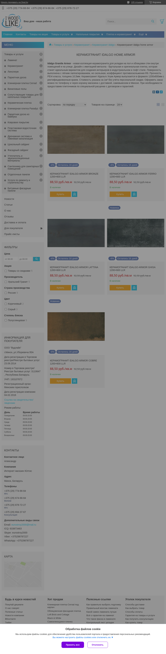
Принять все (73, 645)
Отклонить (97, 645)
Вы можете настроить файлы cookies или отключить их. (82, 637)
